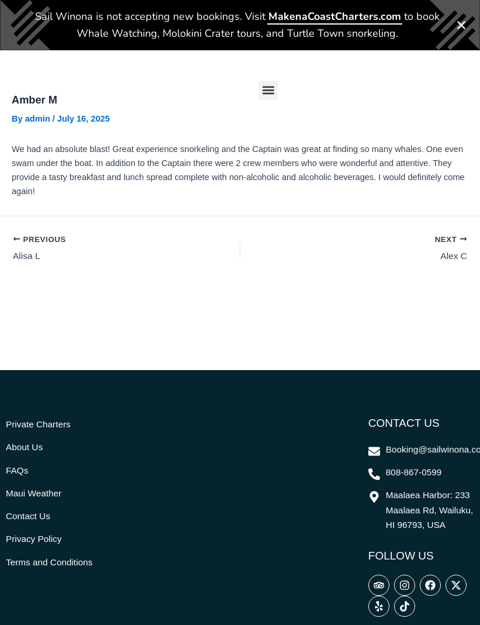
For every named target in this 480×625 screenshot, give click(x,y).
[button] (268, 81)
